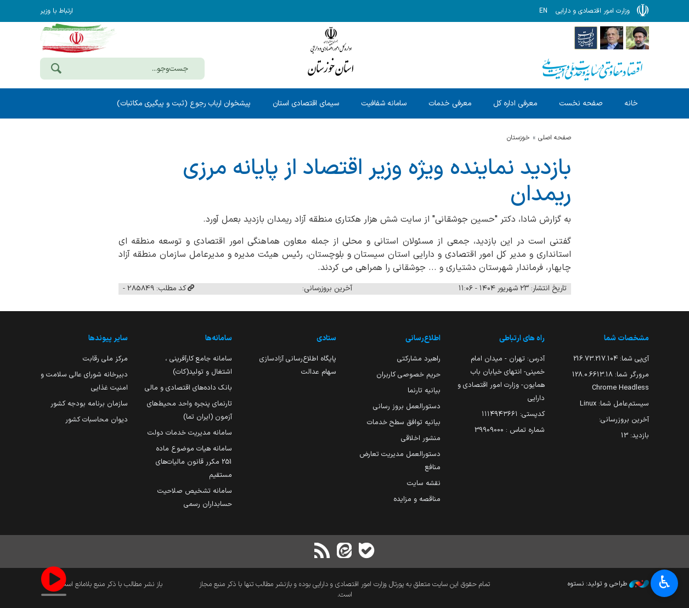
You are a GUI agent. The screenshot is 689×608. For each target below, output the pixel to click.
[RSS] (323, 552)
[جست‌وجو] (55, 69)
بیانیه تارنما (424, 390)
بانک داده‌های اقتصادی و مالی (188, 387)
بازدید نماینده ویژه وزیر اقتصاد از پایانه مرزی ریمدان (377, 181)
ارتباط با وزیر (56, 11)
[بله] (366, 552)
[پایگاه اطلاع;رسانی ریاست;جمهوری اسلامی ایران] (611, 37)
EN (543, 11)
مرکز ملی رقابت (105, 358)
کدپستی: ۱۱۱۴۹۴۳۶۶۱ (513, 414)
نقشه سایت (423, 483)
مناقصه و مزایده (416, 499)
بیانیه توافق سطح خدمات (403, 422)
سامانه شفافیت (383, 103)
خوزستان (518, 138)
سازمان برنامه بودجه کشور (89, 403)
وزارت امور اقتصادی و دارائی (330, 53)
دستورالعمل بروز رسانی (406, 406)
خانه (631, 103)
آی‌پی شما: (611, 358)
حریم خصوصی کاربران (408, 374)
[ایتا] (344, 552)
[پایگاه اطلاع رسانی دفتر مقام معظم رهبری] (637, 37)
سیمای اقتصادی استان (306, 103)
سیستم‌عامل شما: (614, 403)
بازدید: (635, 435)
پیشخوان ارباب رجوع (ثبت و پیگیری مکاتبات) (184, 103)
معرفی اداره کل (515, 103)
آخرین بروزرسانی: (624, 419)
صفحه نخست (580, 103)
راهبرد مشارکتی (418, 358)
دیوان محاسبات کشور (96, 419)
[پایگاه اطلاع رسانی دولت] (585, 37)
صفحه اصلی (554, 138)
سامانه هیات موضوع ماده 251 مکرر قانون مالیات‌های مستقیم (194, 461)
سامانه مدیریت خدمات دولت (190, 432)
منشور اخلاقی (420, 438)
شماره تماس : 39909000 (510, 430)
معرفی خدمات (449, 103)
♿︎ (665, 583)
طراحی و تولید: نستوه (608, 584)
